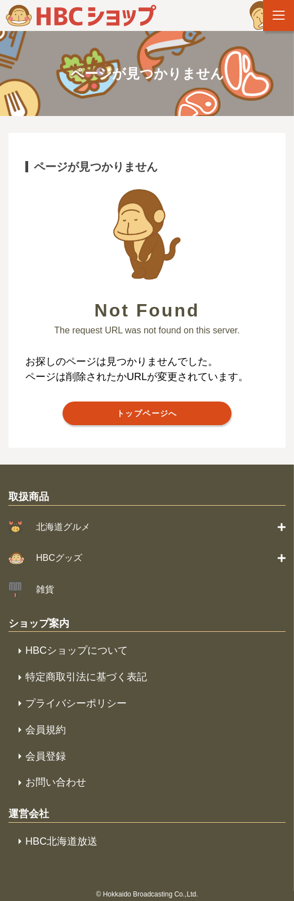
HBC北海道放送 (61, 841)
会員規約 (45, 729)
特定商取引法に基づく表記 (86, 677)
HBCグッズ (59, 558)
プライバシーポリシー (76, 703)
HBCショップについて (76, 650)
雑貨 (45, 589)
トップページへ (147, 413)
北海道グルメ (63, 527)
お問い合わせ (55, 782)
